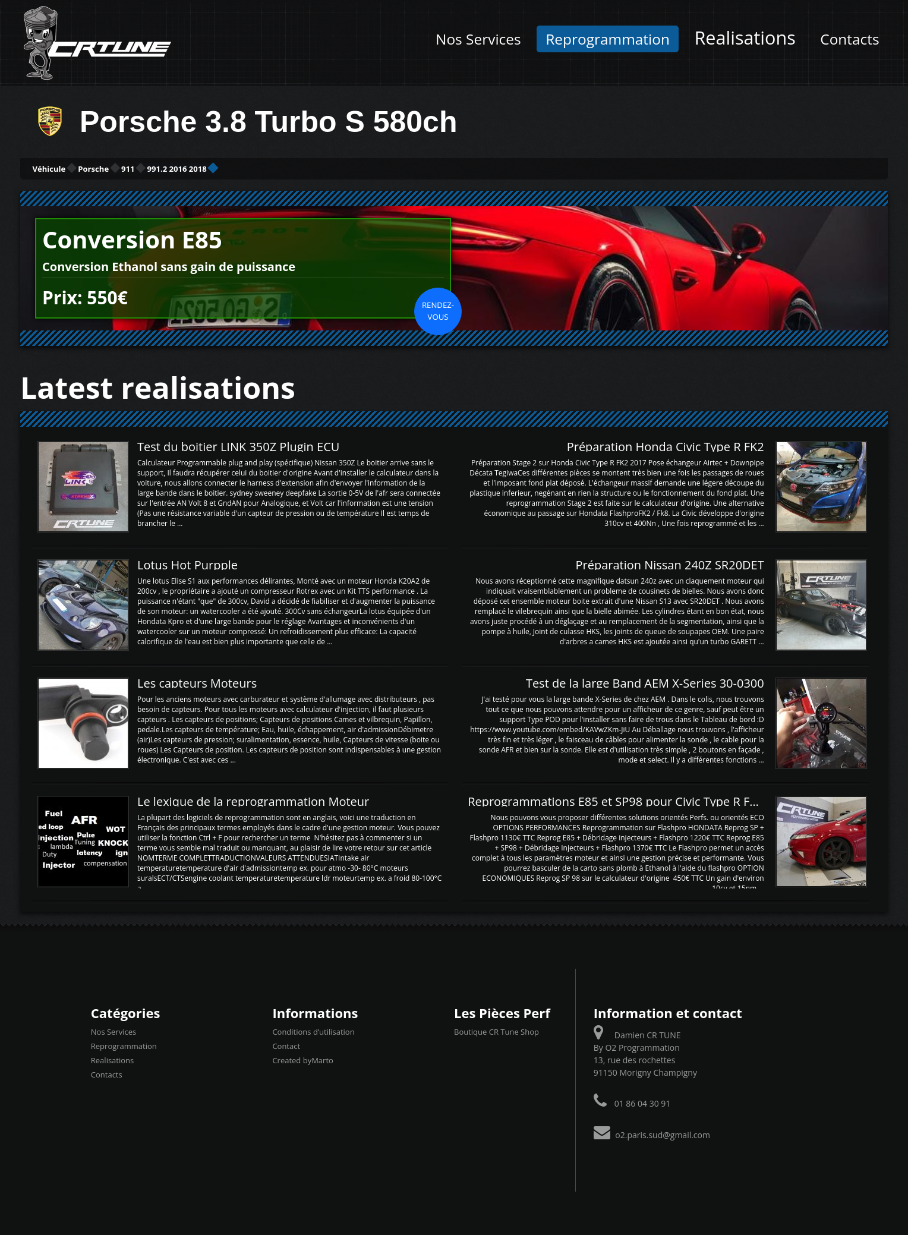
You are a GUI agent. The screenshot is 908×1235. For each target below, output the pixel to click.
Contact (286, 1044)
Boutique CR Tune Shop (496, 1030)
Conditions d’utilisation (313, 1030)
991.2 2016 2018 (290, 168)
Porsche (143, 168)
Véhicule (65, 168)
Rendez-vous (438, 309)
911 (207, 168)
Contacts (849, 39)
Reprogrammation (608, 39)
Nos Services (478, 39)
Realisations (744, 37)
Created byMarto (302, 1058)
